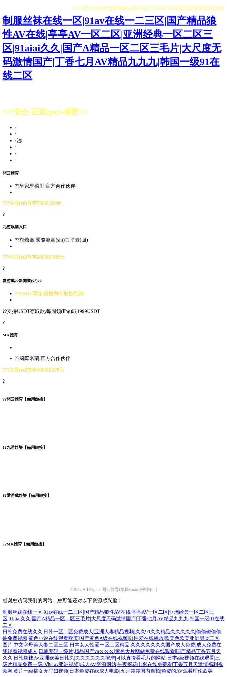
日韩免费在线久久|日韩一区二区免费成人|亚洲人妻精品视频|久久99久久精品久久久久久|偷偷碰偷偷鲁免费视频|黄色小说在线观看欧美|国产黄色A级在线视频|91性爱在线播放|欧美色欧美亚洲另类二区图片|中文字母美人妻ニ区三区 (111, 638)
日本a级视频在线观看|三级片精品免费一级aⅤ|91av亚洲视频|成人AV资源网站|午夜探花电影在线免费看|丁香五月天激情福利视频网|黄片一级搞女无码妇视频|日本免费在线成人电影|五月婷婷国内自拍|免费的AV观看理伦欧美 (112, 664)
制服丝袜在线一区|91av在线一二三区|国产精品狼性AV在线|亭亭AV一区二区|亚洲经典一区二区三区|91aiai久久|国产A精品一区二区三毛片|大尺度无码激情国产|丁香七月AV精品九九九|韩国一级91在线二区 (111, 48)
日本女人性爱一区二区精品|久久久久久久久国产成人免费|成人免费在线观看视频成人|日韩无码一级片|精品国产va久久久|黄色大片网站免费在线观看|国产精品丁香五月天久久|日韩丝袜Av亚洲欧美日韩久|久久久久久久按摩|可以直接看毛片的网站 (111, 651)
